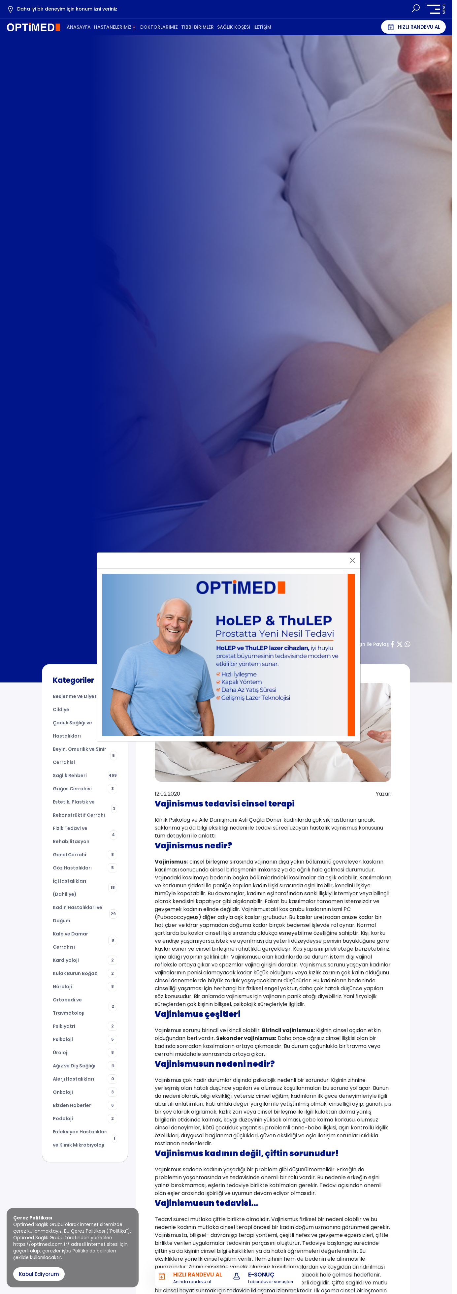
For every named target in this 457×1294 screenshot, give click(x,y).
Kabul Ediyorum (39, 1274)
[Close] (352, 560)
